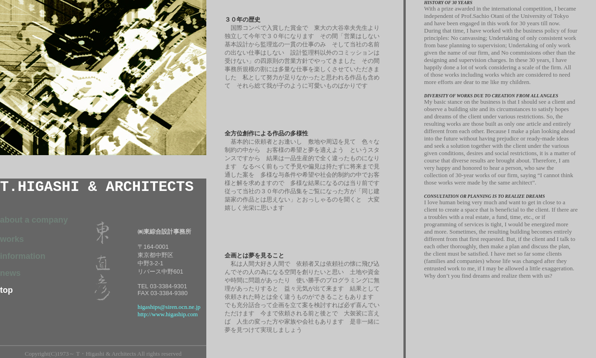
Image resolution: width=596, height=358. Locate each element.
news (10, 273)
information (22, 256)
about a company (34, 219)
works (12, 239)
